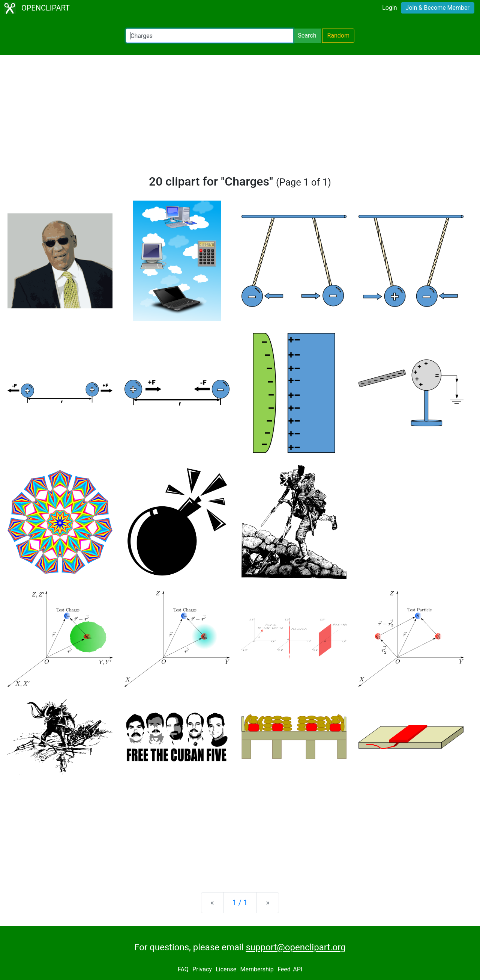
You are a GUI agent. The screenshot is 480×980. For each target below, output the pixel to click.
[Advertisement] (240, 118)
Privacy (202, 969)
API (297, 969)
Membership (256, 969)
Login (389, 7)
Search (307, 35)
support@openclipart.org (295, 947)
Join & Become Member (438, 7)
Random (338, 35)
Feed (284, 969)
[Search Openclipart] (209, 36)
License (226, 969)
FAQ (183, 969)
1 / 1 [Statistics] (240, 902)
